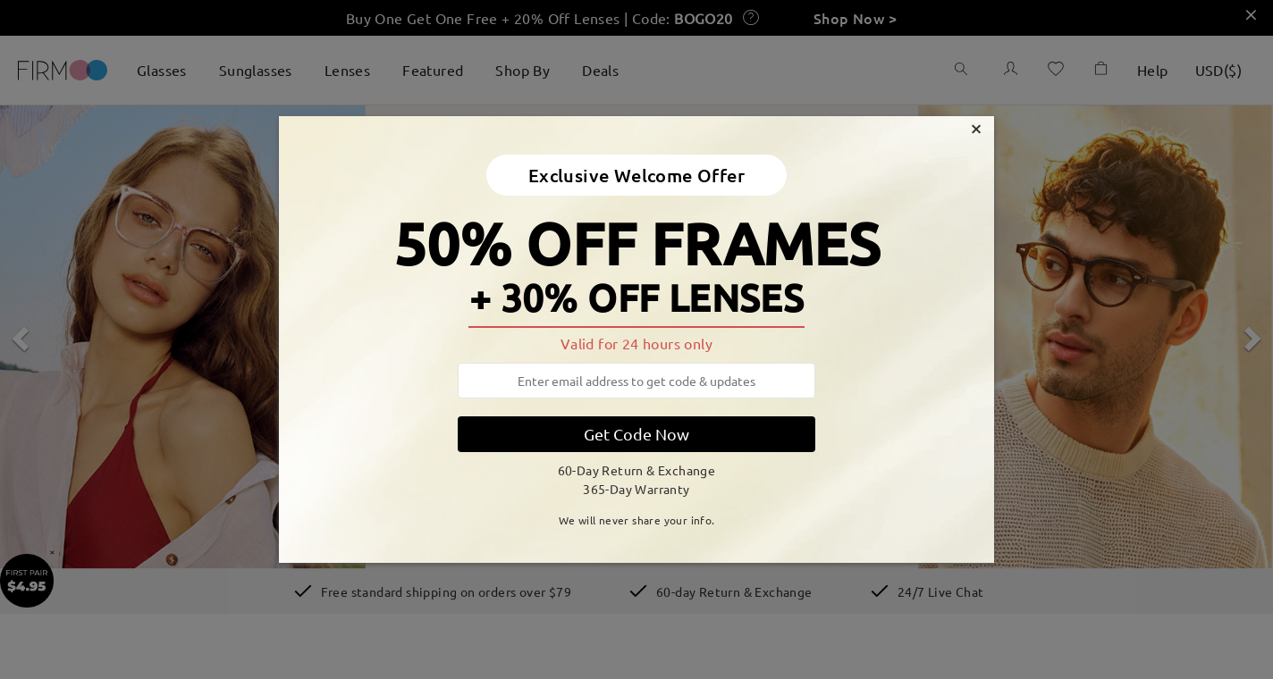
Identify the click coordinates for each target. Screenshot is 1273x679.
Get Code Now (636, 433)
